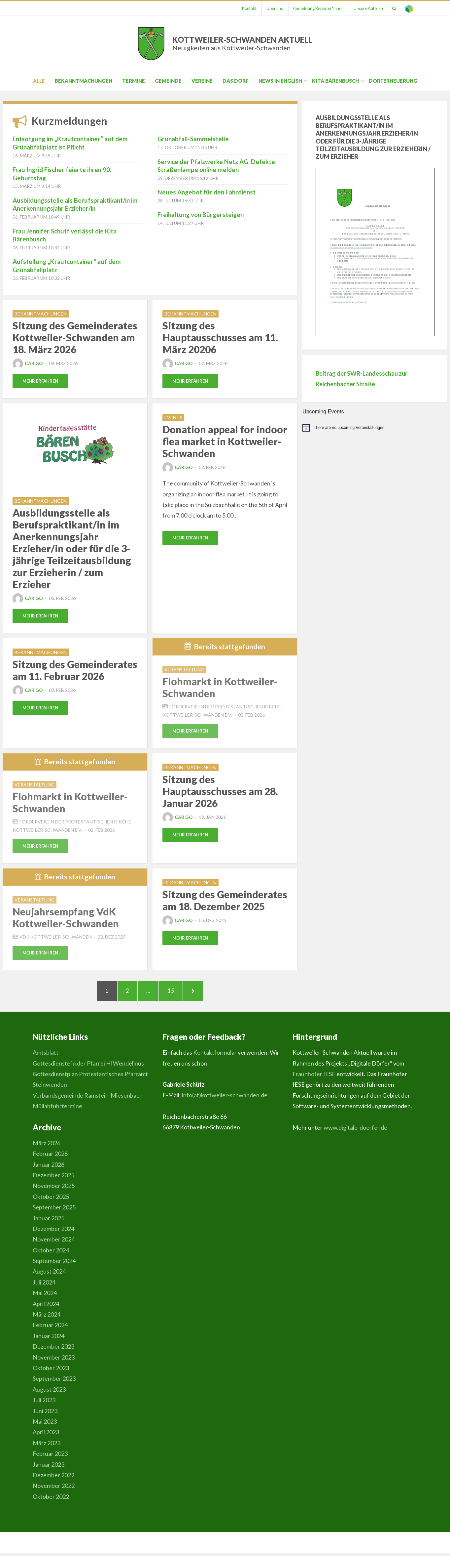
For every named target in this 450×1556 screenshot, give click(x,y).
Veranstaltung (184, 670)
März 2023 (46, 1445)
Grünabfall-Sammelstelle (193, 139)
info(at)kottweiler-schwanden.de (224, 1098)
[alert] (374, 428)
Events (173, 418)
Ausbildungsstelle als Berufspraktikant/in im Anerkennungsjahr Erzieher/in (75, 204)
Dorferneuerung (393, 81)
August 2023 (49, 1392)
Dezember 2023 (53, 1349)
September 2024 (54, 1263)
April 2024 (46, 1306)
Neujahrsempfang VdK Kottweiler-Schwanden (66, 918)
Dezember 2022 (53, 1477)
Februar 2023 (50, 1456)
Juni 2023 (45, 1413)
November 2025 (54, 1188)
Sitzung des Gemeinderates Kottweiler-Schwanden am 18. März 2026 (75, 337)
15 (176, 992)
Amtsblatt (45, 1055)
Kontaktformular (215, 1055)
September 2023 (54, 1381)
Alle (39, 81)
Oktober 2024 (51, 1252)
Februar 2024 (50, 1327)
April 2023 (46, 1434)
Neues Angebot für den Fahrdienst (206, 192)
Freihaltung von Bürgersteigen (200, 214)
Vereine (202, 81)
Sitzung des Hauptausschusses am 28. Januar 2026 (220, 792)
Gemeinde (168, 81)
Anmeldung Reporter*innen (315, 8)
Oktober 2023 (51, 1370)
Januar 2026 (48, 1167)
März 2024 (46, 1317)
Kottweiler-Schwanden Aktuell (242, 43)
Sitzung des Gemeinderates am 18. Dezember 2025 (224, 901)
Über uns (270, 8)
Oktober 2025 (51, 1199)
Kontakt (244, 8)
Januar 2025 (48, 1220)
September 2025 (54, 1209)
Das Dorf (236, 81)
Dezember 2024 (53, 1231)
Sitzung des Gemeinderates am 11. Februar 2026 (75, 670)
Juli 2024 (44, 1284)
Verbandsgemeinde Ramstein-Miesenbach (88, 1098)
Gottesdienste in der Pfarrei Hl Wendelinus (88, 1066)
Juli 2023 (44, 1402)
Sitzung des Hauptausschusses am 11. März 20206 (220, 337)
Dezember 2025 (53, 1177)
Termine (133, 81)
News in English (280, 81)
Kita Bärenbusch (335, 81)
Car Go (28, 363)
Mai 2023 (45, 1424)
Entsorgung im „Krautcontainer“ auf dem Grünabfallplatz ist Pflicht (70, 143)
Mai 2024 (45, 1295)
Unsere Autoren (366, 8)
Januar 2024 (48, 1338)
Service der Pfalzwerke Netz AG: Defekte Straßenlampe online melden (216, 166)
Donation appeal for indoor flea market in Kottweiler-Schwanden (224, 441)
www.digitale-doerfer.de (355, 1130)
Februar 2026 (50, 1156)
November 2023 (54, 1360)
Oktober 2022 (51, 1499)
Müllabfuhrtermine (57, 1108)
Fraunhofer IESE (314, 1076)
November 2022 (54, 1488)
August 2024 (49, 1274)
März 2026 (46, 1145)
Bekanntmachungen (83, 81)
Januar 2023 (48, 1467)
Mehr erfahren (40, 381)
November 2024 (54, 1241)
